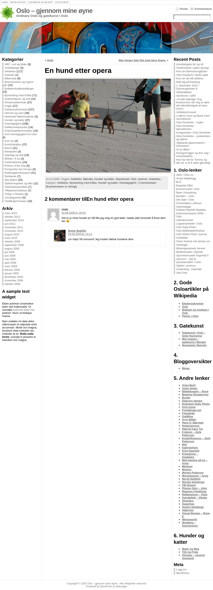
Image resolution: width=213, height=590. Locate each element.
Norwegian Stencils (194, 345)
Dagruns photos (192, 400)
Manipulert (11, 151)
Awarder (9, 74)
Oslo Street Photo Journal (191, 234)
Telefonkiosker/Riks (16, 186)
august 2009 (12, 248)
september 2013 (14, 220)
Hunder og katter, (108, 182)
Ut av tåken (183, 149)
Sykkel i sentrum (186, 265)
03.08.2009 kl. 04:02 (74, 212)
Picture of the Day (15, 165)
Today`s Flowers (14, 194)
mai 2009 (10, 259)
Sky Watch (11, 179)
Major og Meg (190, 548)
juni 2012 (10, 223)
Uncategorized (13, 197)
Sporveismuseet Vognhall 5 (192, 255)
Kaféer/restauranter (16, 127)
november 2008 (14, 280)
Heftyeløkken (184, 92)
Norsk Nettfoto (191, 478)
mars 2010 (11, 237)
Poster (184, 8)
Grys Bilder (189, 419)
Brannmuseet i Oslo (187, 189)
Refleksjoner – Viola (194, 494)
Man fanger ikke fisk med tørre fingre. (142, 60)
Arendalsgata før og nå (189, 64)
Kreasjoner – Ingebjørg (190, 455)
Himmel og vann (14, 113)
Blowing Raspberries (195, 394)
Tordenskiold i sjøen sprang (192, 67)
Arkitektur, (63, 182)
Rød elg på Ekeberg (188, 82)
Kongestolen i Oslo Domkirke (193, 132)
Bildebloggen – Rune (195, 391)
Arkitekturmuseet (186, 112)
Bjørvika (88, 179)
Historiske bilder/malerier (19, 116)
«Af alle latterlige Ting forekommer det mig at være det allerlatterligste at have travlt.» (193, 104)
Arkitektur (10, 71)
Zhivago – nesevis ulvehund (193, 557)
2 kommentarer (147, 182)
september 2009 (14, 245)
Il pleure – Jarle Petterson (191, 433)
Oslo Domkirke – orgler (189, 122)
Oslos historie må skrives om (193, 241)
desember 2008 (14, 276)
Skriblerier (11, 176)
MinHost (187, 466)
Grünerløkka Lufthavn (189, 203)
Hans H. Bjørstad (192, 422)
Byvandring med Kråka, (84, 182)
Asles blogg (189, 388)
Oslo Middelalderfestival (190, 230)
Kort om (9, 140)
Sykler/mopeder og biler (19, 183)
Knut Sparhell (190, 450)
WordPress (182, 573)
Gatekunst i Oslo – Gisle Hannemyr (193, 334)
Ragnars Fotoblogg (194, 491)
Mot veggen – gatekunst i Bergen (194, 340)
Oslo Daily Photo (186, 227)
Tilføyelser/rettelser (16, 190)
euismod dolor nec (24, 309)
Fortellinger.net (191, 410)
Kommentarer (203, 8)
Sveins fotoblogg (193, 507)
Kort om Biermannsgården (191, 71)
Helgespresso (190, 425)
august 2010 (12, 234)
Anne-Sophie (77, 230)
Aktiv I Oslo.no (184, 174)
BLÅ (178, 181)
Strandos (187, 500)
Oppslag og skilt (14, 155)
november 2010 (14, 230)
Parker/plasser (13, 162)
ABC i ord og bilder (16, 64)
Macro (8, 148)
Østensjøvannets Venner (190, 248)
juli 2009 (10, 252)
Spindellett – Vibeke (194, 497)
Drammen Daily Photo (196, 403)
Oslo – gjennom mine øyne (54, 10)
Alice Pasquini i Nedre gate (192, 74)
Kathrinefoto (190, 447)
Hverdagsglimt (13, 123)
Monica (186, 469)
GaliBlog (187, 416)
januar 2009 (12, 273)
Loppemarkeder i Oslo (189, 223)
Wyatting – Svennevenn (190, 524)
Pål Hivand (189, 485)
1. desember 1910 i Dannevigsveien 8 (187, 87)
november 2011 (14, 227)
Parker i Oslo (190, 316)
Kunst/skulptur (13, 144)
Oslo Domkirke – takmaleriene (186, 127)
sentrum (142, 179)
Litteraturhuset (184, 220)
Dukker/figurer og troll (17, 98)
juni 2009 (10, 255)
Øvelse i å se (12, 158)
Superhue (188, 503)
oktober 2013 (12, 216)
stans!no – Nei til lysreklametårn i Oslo (188, 260)
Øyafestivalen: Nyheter (189, 251)
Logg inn (181, 569)
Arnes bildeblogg (186, 178)
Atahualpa (121, 586)
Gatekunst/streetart (16, 109)
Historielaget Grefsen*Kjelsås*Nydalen (191, 208)
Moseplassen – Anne (195, 475)
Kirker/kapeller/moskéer (18, 130)
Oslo (133, 179)
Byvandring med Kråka (18, 95)
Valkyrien (188, 510)
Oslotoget (182, 244)
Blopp (185, 368)
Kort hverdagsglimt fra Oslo (21, 134)
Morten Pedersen (193, 472)
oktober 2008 (12, 284)
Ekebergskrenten (193, 303)
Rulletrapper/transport (17, 172)
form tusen (189, 407)
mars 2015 (11, 213)
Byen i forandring (186, 192)
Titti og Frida (190, 552)
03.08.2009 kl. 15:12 (80, 234)
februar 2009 (12, 269)
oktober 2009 (12, 241)
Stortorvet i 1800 (186, 95)
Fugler (8, 105)
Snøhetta (154, 179)
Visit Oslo (181, 272)
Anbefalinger (12, 67)
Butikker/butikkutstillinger (19, 88)
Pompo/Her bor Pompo (18, 169)
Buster (186, 397)
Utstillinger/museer (16, 201)
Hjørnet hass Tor (192, 428)
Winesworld (189, 519)
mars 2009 (11, 266)
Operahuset (122, 179)
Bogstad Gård (184, 185)
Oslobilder (182, 237)
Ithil (184, 444)
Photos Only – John (194, 488)
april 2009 (10, 262)
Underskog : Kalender (189, 269)
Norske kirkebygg (193, 482)
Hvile (50, 60)
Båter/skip (10, 78)
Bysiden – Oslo (185, 196)
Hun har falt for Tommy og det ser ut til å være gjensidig (193, 161)
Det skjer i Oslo (185, 199)
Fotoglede (188, 413)
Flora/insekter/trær (15, 102)
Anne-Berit (189, 385)
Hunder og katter (14, 120)
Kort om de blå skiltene (189, 78)
